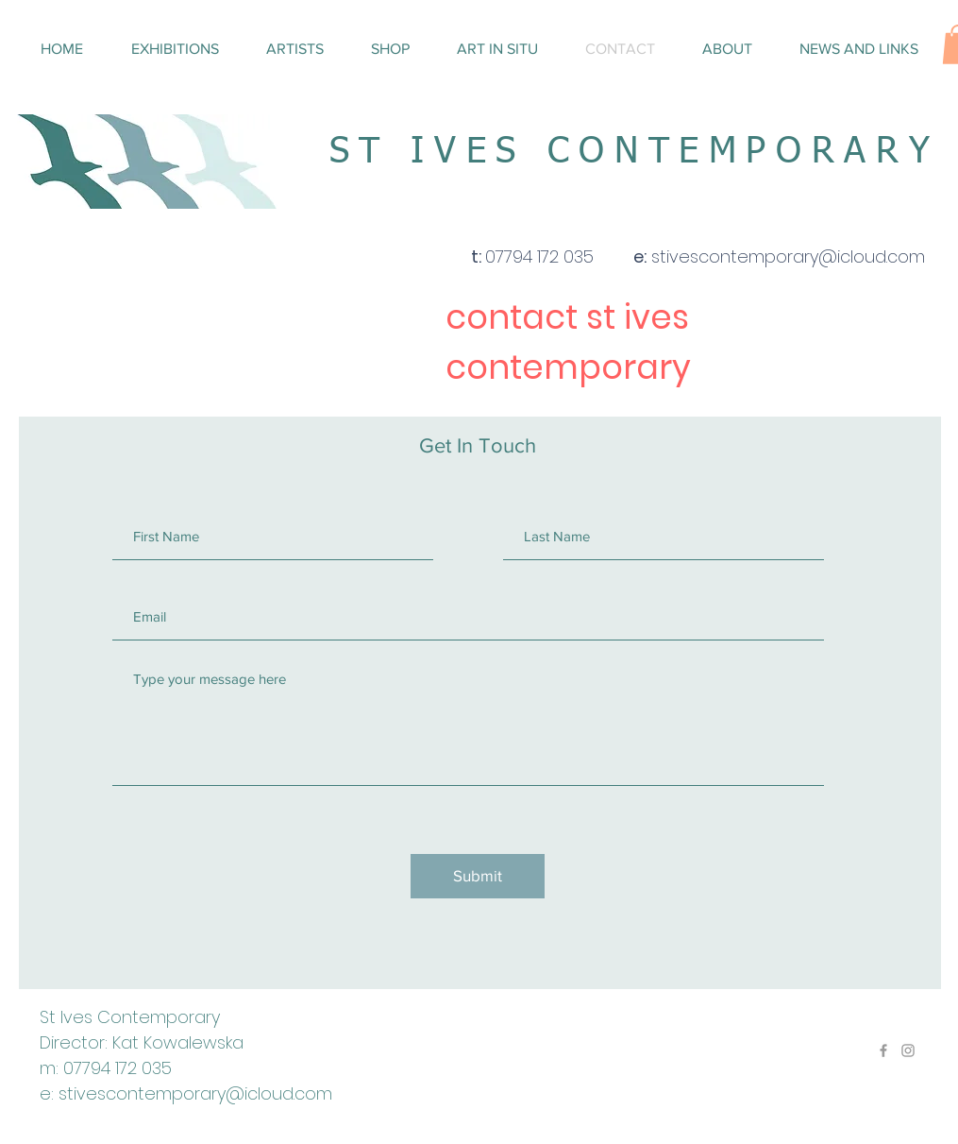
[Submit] (478, 876)
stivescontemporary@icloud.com (195, 1093)
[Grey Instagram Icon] (907, 1050)
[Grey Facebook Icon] (883, 1050)
